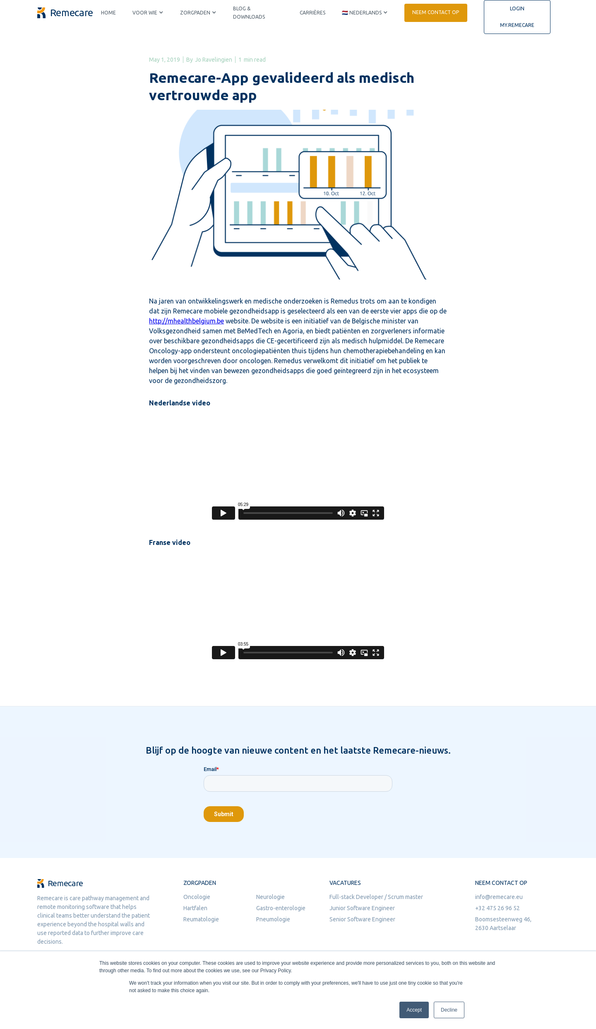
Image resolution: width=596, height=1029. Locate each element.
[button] (147, 13)
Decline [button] (449, 1010)
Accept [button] (414, 1010)
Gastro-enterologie (280, 908)
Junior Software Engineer (362, 908)
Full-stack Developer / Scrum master (376, 897)
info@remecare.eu (499, 897)
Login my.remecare (517, 17)
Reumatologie (201, 919)
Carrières (312, 12)
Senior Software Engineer (362, 919)
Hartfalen (195, 908)
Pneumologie (273, 919)
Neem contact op (435, 12)
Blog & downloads (249, 12)
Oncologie (196, 897)
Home (108, 12)
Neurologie (270, 897)
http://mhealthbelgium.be (186, 321)
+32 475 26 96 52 (497, 908)
